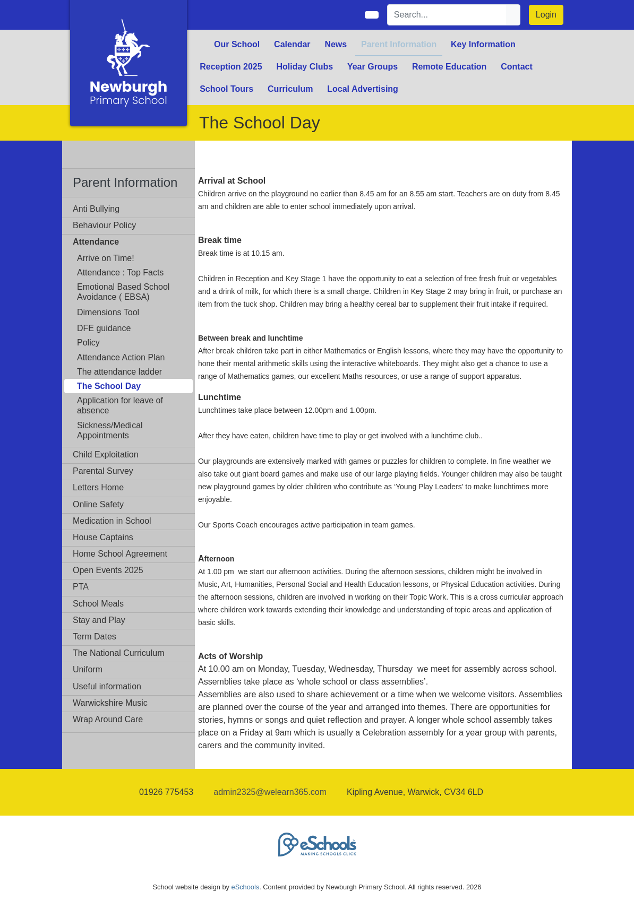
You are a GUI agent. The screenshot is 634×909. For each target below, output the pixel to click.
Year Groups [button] (372, 66)
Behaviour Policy (104, 225)
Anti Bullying (96, 208)
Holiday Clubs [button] (304, 66)
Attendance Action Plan (121, 357)
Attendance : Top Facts (120, 272)
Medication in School (112, 520)
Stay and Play (99, 620)
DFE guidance (104, 328)
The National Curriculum (119, 652)
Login (546, 14)
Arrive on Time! (105, 258)
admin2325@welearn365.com (270, 792)
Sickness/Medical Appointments (110, 430)
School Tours (226, 88)
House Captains (103, 537)
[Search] (447, 15)
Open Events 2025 (108, 570)
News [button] (335, 44)
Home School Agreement (120, 553)
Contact (517, 66)
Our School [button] (237, 44)
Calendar (292, 44)
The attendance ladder (119, 371)
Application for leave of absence (120, 405)
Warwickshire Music (110, 702)
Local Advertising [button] (362, 88)
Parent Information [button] (398, 44)
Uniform (87, 669)
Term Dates (94, 636)
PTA (81, 586)
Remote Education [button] (449, 66)
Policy (88, 342)
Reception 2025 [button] (231, 66)
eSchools (246, 887)
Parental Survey (103, 470)
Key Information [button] (483, 44)
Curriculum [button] (290, 88)
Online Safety (98, 504)
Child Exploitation (106, 454)
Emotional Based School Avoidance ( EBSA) (123, 291)
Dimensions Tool (108, 312)
